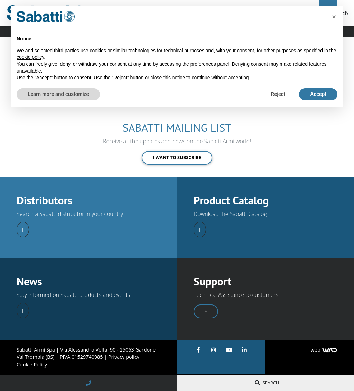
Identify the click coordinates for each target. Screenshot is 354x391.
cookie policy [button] (30, 57)
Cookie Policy (32, 364)
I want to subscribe (177, 157)
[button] (333, 16)
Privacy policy (124, 357)
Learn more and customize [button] (58, 94)
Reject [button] (278, 94)
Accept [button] (318, 94)
